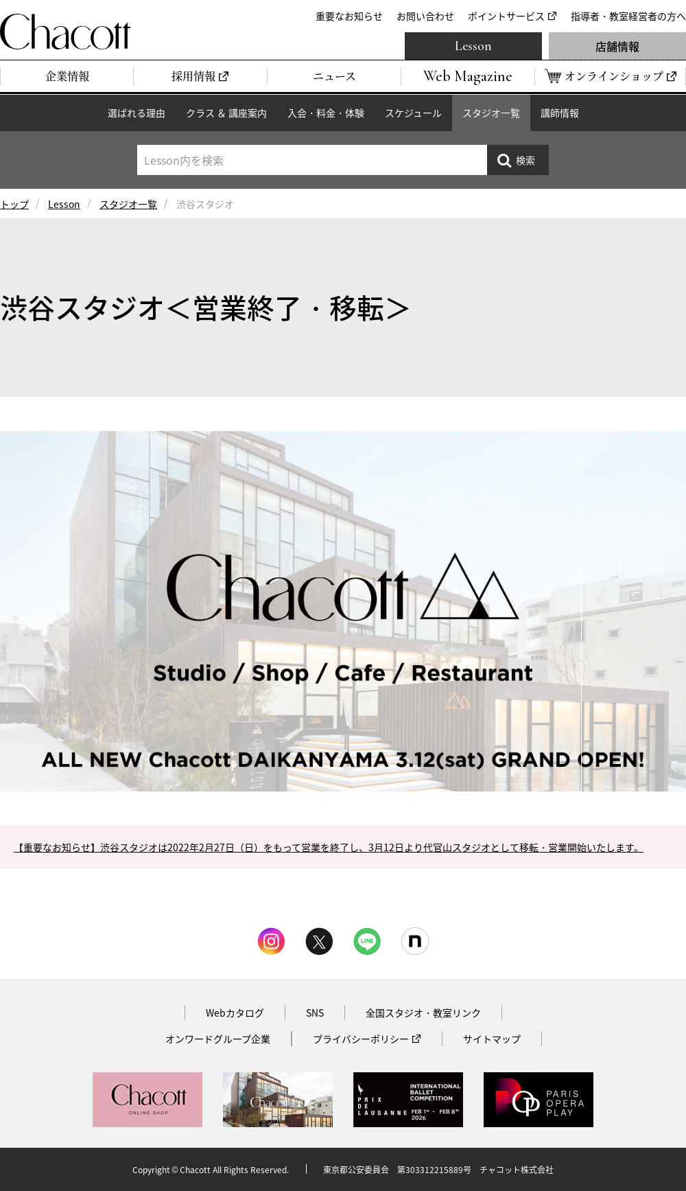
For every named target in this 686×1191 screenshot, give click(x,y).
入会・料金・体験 (325, 112)
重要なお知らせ (349, 16)
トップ (14, 204)
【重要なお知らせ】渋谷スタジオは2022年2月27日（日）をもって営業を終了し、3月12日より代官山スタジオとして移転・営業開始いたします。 (328, 847)
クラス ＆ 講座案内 (226, 112)
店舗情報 (617, 46)
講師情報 (560, 112)
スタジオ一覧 (491, 112)
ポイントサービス (506, 16)
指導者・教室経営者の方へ (628, 16)
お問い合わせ (425, 16)
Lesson (473, 46)
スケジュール (413, 112)
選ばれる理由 (136, 112)
